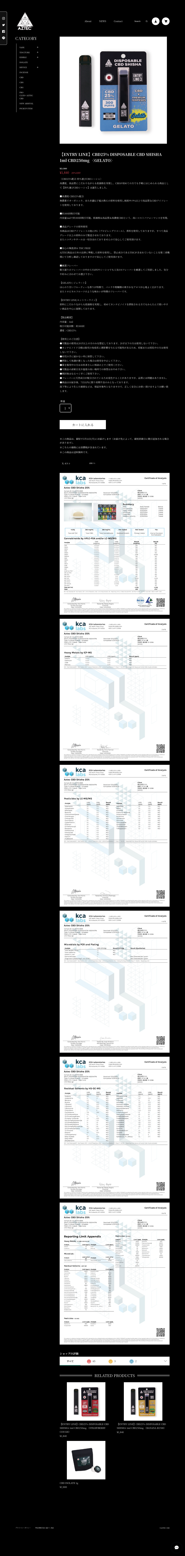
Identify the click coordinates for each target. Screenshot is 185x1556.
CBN (21, 82)
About (87, 21)
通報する (92, 463)
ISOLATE (23, 62)
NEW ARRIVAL (26, 103)
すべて (70, 1361)
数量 (62, 401)
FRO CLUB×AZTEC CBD (26, 95)
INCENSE (23, 72)
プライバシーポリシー (23, 1528)
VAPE (21, 47)
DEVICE (23, 67)
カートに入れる (83, 425)
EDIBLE (23, 57)
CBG (21, 87)
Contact (118, 21)
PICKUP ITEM (26, 108)
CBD (21, 77)
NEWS (102, 21)
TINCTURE (24, 52)
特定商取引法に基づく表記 (44, 1528)
